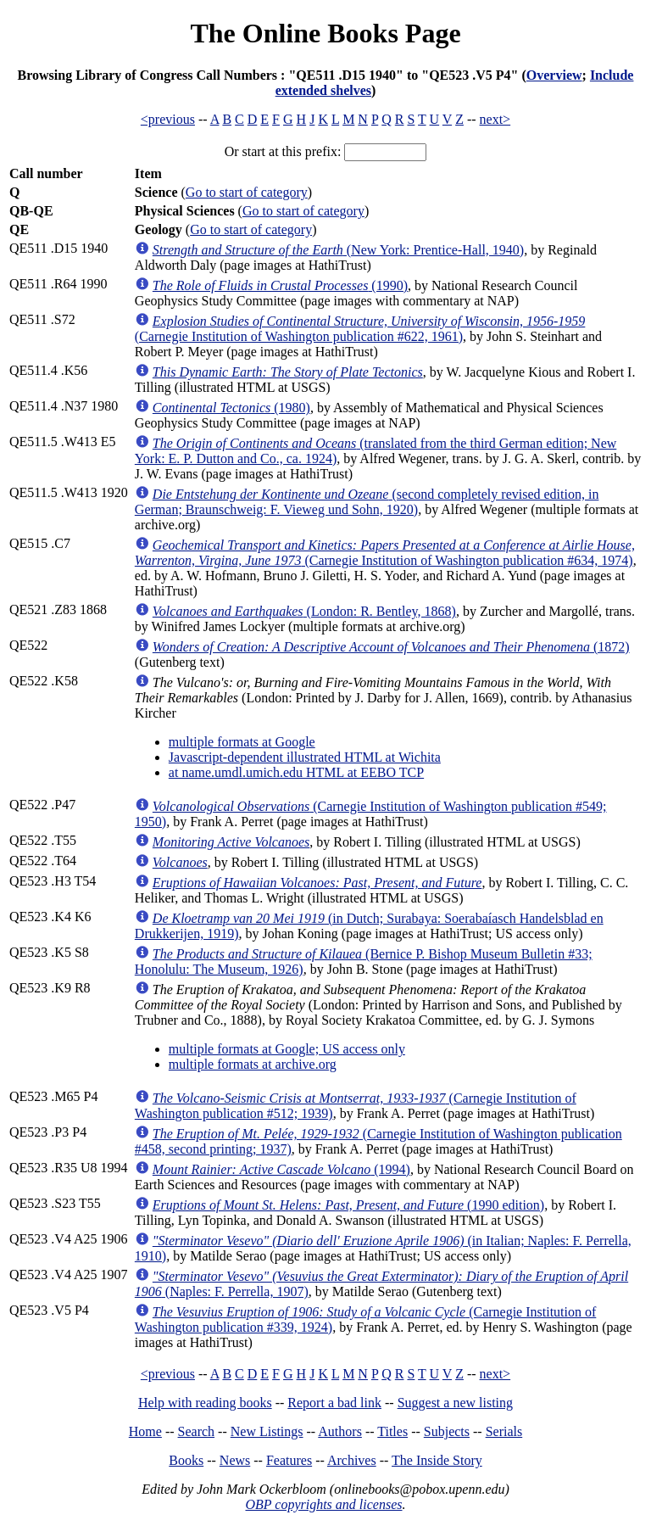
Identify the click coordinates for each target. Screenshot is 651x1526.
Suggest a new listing (455, 1402)
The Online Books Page (325, 33)
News (235, 1460)
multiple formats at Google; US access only (287, 1049)
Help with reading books (205, 1402)
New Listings (267, 1431)
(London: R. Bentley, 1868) (304, 611)
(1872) (391, 647)
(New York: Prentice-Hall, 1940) (338, 250)
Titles (392, 1431)
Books (186, 1460)
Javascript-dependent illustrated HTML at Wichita (305, 757)
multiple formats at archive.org (253, 1064)
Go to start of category (247, 192)
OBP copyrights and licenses (323, 1504)
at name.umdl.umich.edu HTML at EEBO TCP (296, 772)
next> (495, 119)
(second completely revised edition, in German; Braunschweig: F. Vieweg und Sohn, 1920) (367, 502)
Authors (340, 1431)
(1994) (281, 1169)
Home (145, 1431)
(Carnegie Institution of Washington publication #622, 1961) (360, 329)
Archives (351, 1460)
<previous (168, 119)
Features (289, 1460)
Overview (554, 75)
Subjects (447, 1431)
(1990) (280, 285)
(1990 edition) (348, 1205)
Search (196, 1431)
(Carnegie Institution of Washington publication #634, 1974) (385, 552)
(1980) (231, 407)
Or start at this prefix (281, 151)
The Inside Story (437, 1460)
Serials (504, 1431)
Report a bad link (334, 1402)
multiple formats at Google (242, 742)
